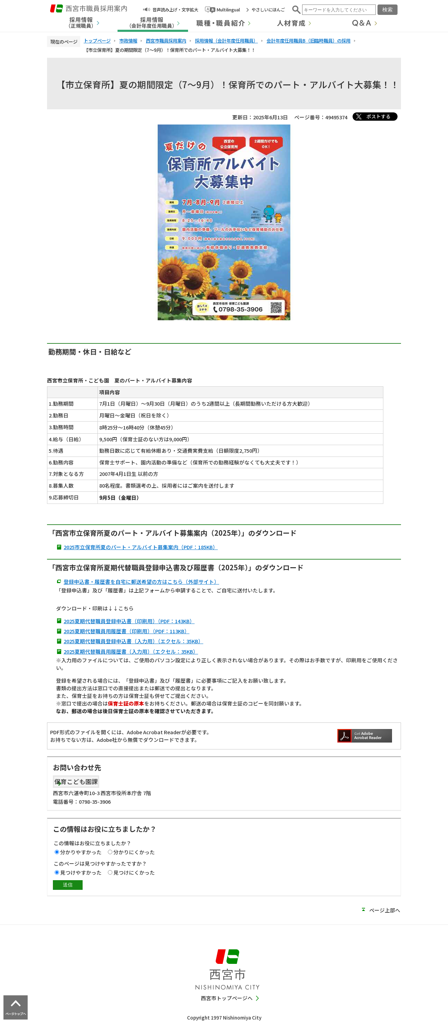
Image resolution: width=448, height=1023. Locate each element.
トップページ (97, 40)
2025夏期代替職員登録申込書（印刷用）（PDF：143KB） (129, 621)
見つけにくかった (134, 872)
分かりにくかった (134, 852)
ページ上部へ (384, 910)
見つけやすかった (81, 872)
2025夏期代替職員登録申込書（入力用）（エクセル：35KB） (133, 641)
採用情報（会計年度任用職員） (226, 40)
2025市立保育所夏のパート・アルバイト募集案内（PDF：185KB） (141, 547)
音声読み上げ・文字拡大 (175, 10)
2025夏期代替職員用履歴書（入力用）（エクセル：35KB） (131, 651)
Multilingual (228, 10)
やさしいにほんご (268, 10)
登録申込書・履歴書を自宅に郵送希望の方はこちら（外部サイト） (141, 581)
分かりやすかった (81, 852)
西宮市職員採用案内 (166, 40)
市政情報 (128, 40)
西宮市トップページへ (227, 998)
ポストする (378, 116)
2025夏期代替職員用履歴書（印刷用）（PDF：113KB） (126, 631)
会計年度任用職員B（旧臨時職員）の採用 (309, 40)
